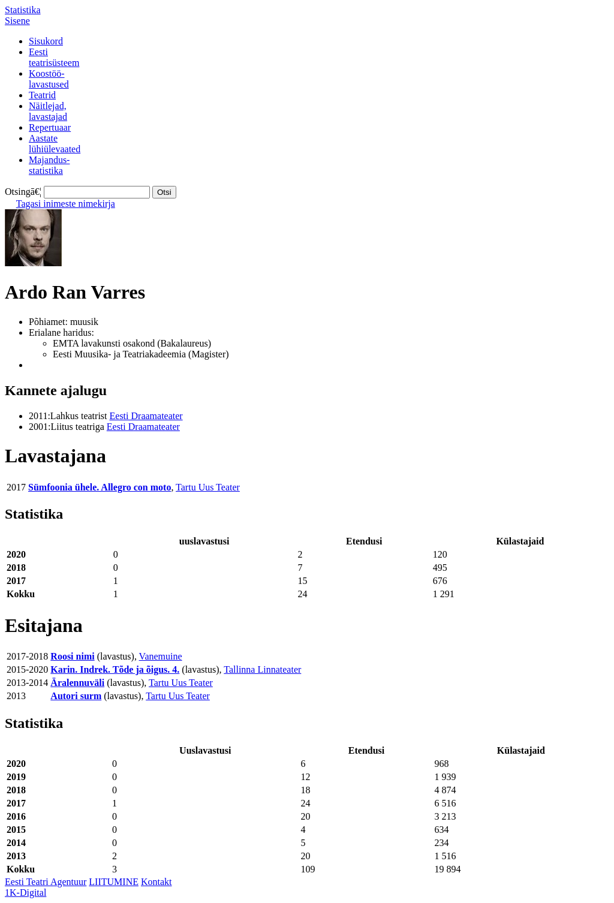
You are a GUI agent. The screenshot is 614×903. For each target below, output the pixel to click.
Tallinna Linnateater (262, 669)
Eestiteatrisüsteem (54, 57)
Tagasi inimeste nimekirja (65, 203)
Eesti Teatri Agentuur (45, 882)
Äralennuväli (77, 683)
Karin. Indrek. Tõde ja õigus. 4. (114, 669)
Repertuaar (50, 127)
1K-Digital (25, 892)
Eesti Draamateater (146, 416)
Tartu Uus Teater (208, 487)
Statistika (23, 10)
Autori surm (75, 696)
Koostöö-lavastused (49, 78)
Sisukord (46, 41)
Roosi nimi (72, 656)
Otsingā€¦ (23, 191)
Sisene (17, 21)
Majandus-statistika (49, 165)
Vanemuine (160, 656)
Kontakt (156, 882)
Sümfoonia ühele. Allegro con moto (99, 487)
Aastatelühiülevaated (54, 143)
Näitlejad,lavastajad (48, 111)
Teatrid (42, 95)
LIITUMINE (114, 882)
